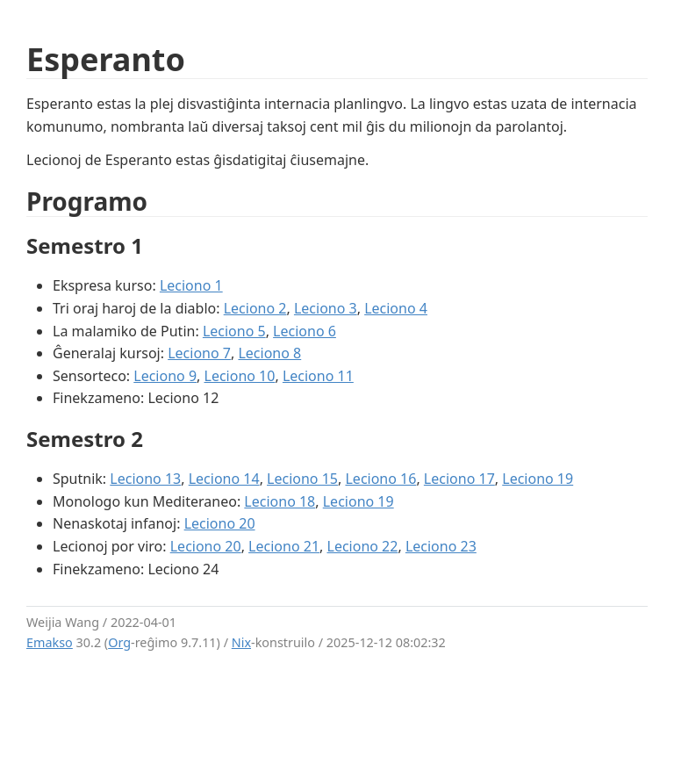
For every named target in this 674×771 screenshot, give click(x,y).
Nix (241, 642)
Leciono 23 (441, 546)
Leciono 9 (165, 376)
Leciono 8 (269, 353)
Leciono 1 (191, 285)
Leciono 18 (279, 501)
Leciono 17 (459, 478)
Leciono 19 (537, 478)
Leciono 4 (395, 308)
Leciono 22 (362, 546)
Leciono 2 (255, 308)
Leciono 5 (234, 331)
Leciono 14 (224, 478)
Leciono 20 (219, 523)
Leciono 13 (145, 478)
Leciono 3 (325, 308)
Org (119, 642)
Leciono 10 (240, 376)
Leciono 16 (380, 478)
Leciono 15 (302, 478)
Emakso (49, 642)
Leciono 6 (304, 331)
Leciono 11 (318, 376)
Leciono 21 (283, 546)
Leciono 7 (199, 353)
